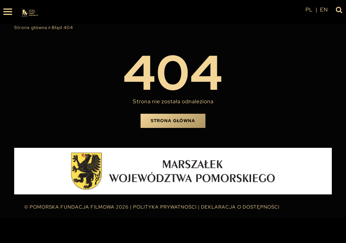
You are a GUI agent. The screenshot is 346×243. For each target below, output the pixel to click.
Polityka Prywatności (165, 207)
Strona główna (30, 27)
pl (309, 9)
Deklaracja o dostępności (240, 207)
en (324, 9)
